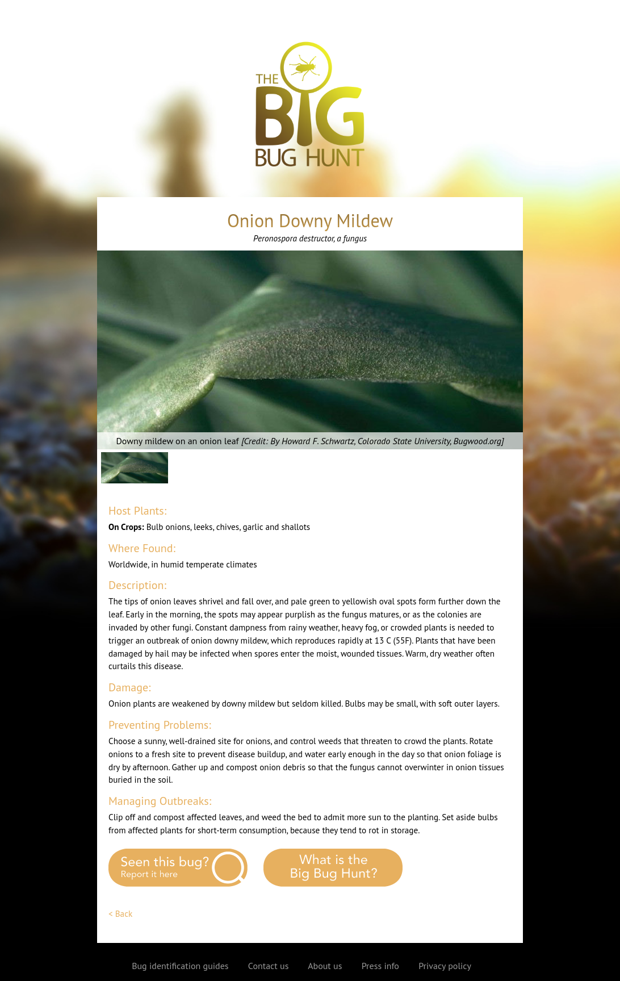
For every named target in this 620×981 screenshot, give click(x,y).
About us (325, 965)
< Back (120, 913)
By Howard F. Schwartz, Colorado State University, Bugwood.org (385, 440)
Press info (380, 965)
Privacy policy (444, 965)
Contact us (268, 965)
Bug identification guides (180, 965)
